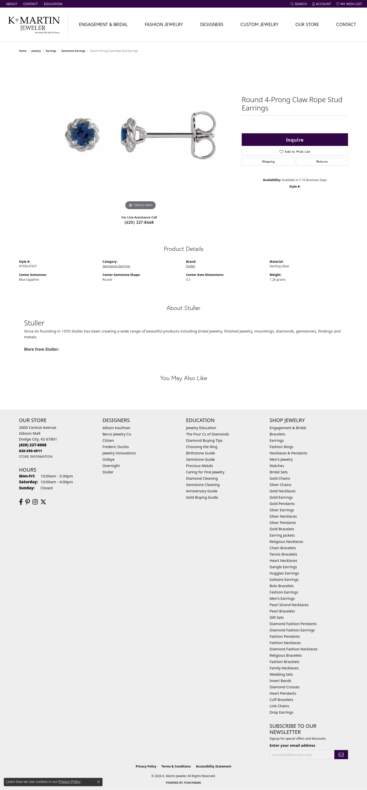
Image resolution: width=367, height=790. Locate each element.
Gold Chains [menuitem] (280, 478)
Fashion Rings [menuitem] (281, 446)
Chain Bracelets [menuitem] (283, 547)
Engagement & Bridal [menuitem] (288, 427)
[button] (298, 4)
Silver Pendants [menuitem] (283, 522)
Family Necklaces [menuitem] (284, 668)
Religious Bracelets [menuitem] (286, 655)
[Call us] (30, 450)
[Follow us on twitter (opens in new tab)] (43, 502)
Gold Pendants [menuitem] (282, 503)
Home (23, 51)
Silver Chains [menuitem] (280, 484)
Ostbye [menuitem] (108, 459)
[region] (140, 135)
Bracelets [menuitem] (277, 434)
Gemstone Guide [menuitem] (200, 459)
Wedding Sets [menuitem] (281, 674)
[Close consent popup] (98, 781)
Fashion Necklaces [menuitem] (285, 642)
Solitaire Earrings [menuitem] (284, 579)
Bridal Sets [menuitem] (279, 472)
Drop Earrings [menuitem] (281, 712)
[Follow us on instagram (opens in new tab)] (35, 502)
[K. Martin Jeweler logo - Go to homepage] (34, 24)
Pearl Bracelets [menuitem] (282, 611)
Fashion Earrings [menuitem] (284, 592)
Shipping (268, 161)
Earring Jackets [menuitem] (282, 535)
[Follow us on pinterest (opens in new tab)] (27, 502)
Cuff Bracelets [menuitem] (281, 699)
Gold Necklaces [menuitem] (283, 491)
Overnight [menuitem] (111, 465)
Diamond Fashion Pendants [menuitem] (293, 623)
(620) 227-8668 (139, 222)
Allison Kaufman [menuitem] (116, 427)
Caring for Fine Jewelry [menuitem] (205, 472)
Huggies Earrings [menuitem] (284, 573)
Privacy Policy (146, 766)
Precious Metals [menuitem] (199, 465)
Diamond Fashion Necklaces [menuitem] (294, 649)
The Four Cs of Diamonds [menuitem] (207, 434)
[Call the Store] (33, 444)
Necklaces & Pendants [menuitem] (288, 453)
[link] (11, 4)
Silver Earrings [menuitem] (282, 510)
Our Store (307, 24)
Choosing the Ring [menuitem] (201, 446)
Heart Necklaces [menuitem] (283, 560)
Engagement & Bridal (103, 24)
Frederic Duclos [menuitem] (116, 446)
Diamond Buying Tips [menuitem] (204, 440)
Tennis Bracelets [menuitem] (283, 554)
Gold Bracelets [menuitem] (282, 528)
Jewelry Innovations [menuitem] (119, 453)
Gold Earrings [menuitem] (281, 497)
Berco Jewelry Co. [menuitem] (117, 434)
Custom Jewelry (259, 24)
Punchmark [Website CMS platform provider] (192, 782)
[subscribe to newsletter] (341, 754)
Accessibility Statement (213, 766)
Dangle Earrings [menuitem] (283, 566)
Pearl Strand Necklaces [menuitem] (289, 604)
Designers (211, 24)
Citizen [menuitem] (108, 440)
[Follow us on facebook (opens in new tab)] (21, 502)
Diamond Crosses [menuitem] (284, 687)
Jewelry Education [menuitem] (201, 427)
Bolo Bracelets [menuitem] (282, 585)
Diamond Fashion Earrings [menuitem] (292, 630)
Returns (322, 161)
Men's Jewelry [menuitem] (281, 459)
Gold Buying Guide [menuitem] (202, 497)
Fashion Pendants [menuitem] (285, 636)
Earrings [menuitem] (277, 440)
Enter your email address (292, 745)
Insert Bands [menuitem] (280, 680)
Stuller (190, 266)
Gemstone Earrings (73, 51)
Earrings (51, 51)
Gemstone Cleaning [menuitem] (203, 484)
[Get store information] (36, 456)
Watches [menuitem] (277, 465)
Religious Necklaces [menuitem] (286, 541)
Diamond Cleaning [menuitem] (202, 478)
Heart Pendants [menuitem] (283, 693)
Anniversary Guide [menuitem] (201, 491)
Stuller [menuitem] (108, 472)
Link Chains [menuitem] (279, 706)
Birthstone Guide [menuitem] (200, 453)
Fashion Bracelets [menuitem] (284, 661)
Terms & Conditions (176, 766)
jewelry (36, 51)
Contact (346, 24)
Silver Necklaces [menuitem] (283, 516)
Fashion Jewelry (164, 24)
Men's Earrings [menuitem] (282, 598)
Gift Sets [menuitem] (277, 617)
